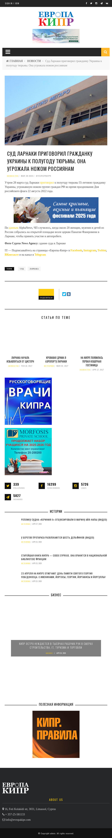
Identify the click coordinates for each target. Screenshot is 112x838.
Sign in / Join (12, 3)
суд (22, 269)
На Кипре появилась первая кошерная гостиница (92, 361)
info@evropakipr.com (18, 819)
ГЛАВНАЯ (16, 61)
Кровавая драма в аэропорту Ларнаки (56, 359)
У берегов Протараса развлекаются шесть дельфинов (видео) (57, 537)
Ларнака (34, 269)
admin (53, 833)
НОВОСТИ (34, 61)
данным (13, 227)
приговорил (47, 182)
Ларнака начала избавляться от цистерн (20, 359)
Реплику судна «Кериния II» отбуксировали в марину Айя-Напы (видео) (64, 519)
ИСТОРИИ (49, 366)
